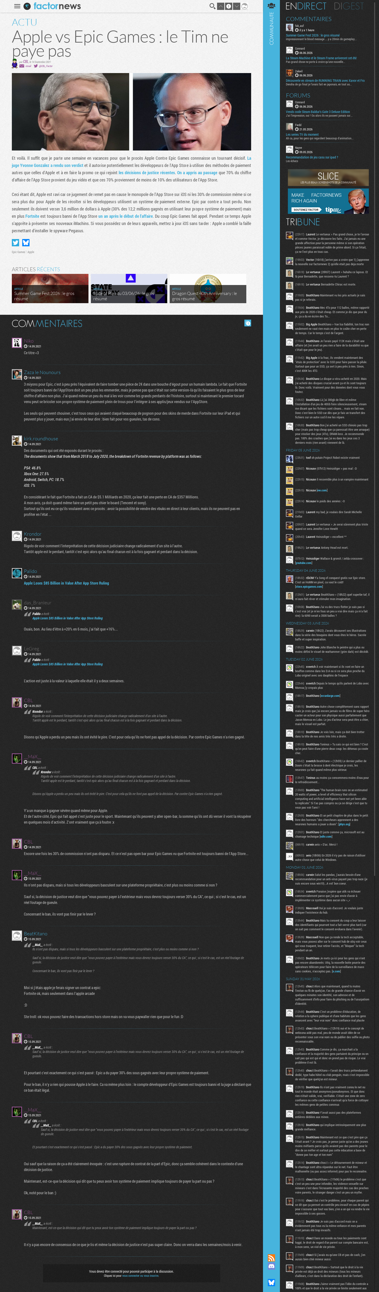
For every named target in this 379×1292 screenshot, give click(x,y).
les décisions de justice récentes (147, 172)
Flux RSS (271, 1258)
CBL (26, 61)
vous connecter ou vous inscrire (140, 1275)
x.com (336, 971)
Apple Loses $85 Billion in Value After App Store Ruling (66, 583)
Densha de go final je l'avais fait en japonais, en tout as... (319, 84)
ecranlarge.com (330, 695)
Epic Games (18, 252)
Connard (300, 48)
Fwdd (298, 125)
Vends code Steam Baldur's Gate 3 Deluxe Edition (318, 112)
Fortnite (32, 216)
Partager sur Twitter (15, 242)
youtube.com (304, 563)
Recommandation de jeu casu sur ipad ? (312, 157)
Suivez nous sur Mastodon (271, 1274)
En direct (306, 6)
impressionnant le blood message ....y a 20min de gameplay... (321, 39)
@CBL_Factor (45, 66)
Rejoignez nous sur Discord (271, 1266)
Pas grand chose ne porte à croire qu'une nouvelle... (315, 62)
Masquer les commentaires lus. (247, 323)
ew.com (322, 490)
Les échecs (292, 161)
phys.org (344, 824)
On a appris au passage (197, 172)
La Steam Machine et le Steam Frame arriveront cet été (321, 58)
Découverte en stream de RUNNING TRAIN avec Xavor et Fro (325, 81)
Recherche (212, 6)
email (28, 66)
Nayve (298, 148)
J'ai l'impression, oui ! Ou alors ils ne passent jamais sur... (319, 115)
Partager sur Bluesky (25, 242)
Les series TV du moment (302, 134)
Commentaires (309, 19)
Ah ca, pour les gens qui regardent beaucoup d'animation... (320, 138)
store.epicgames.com (309, 586)
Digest (349, 6)
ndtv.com (326, 836)
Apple (31, 252)
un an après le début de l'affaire (125, 216)
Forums (298, 95)
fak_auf (299, 26)
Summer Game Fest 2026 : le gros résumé (313, 35)
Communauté (271, 622)
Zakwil (299, 71)
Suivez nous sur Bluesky (271, 1282)
